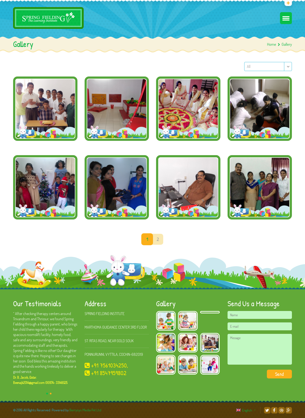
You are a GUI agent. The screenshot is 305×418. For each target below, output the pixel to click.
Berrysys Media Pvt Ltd (85, 410)
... (33, 371)
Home (271, 44)
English (244, 410)
